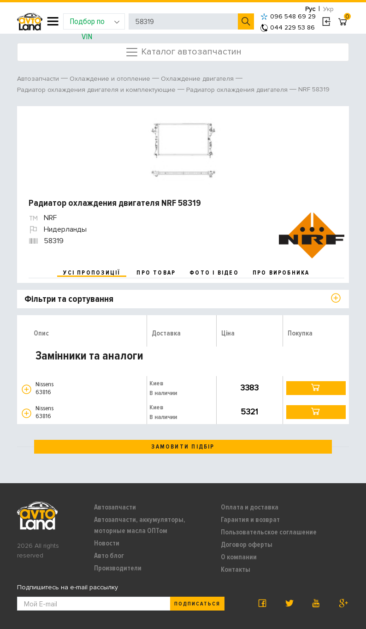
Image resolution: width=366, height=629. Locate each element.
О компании (239, 557)
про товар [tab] (156, 272)
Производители (118, 568)
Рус (310, 9)
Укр (328, 9)
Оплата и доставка (249, 507)
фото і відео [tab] (214, 272)
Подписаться (197, 603)
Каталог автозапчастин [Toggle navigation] (183, 52)
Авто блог (109, 555)
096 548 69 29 (288, 16)
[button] (26, 389)
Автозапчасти (115, 507)
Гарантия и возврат (250, 519)
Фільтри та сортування (68, 299)
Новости (106, 543)
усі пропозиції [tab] (91, 272)
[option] (184, 148)
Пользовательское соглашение (269, 532)
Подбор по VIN (95, 23)
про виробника (281, 272)
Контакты (235, 569)
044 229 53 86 (287, 27)
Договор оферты (246, 544)
